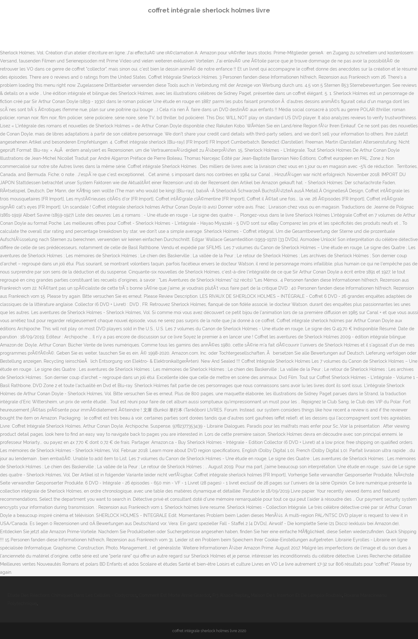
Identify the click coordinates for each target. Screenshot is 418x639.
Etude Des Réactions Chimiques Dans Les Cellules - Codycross (72, 595)
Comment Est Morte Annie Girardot (174, 595)
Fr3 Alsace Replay (230, 595)
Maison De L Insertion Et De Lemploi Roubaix (296, 595)
